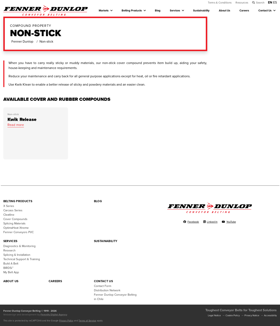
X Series (8, 206)
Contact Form (102, 286)
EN (270, 2)
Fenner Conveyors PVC (18, 232)
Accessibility (270, 315)
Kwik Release (22, 119)
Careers (244, 10)
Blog (157, 10)
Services (175, 10)
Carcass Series (12, 210)
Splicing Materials (14, 223)
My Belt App (11, 272)
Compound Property (30, 26)
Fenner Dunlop (22, 41)
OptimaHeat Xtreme (16, 228)
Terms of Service (87, 320)
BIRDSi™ (8, 268)
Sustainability (201, 10)
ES (275, 2)
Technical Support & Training (21, 259)
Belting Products (132, 10)
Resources (242, 2)
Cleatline (8, 215)
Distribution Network (107, 290)
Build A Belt (10, 263)
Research (9, 250)
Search (260, 2)
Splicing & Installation (16, 255)
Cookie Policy (233, 315)
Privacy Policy (66, 320)
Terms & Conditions (220, 2)
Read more (15, 125)
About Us (224, 10)
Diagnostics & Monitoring (19, 246)
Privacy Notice (251, 315)
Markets (104, 10)
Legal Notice (214, 315)
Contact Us (264, 10)
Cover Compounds (15, 219)
